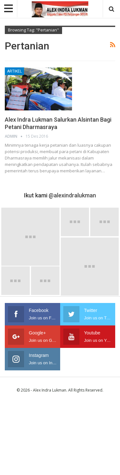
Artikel (14, 71)
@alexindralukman (72, 195)
